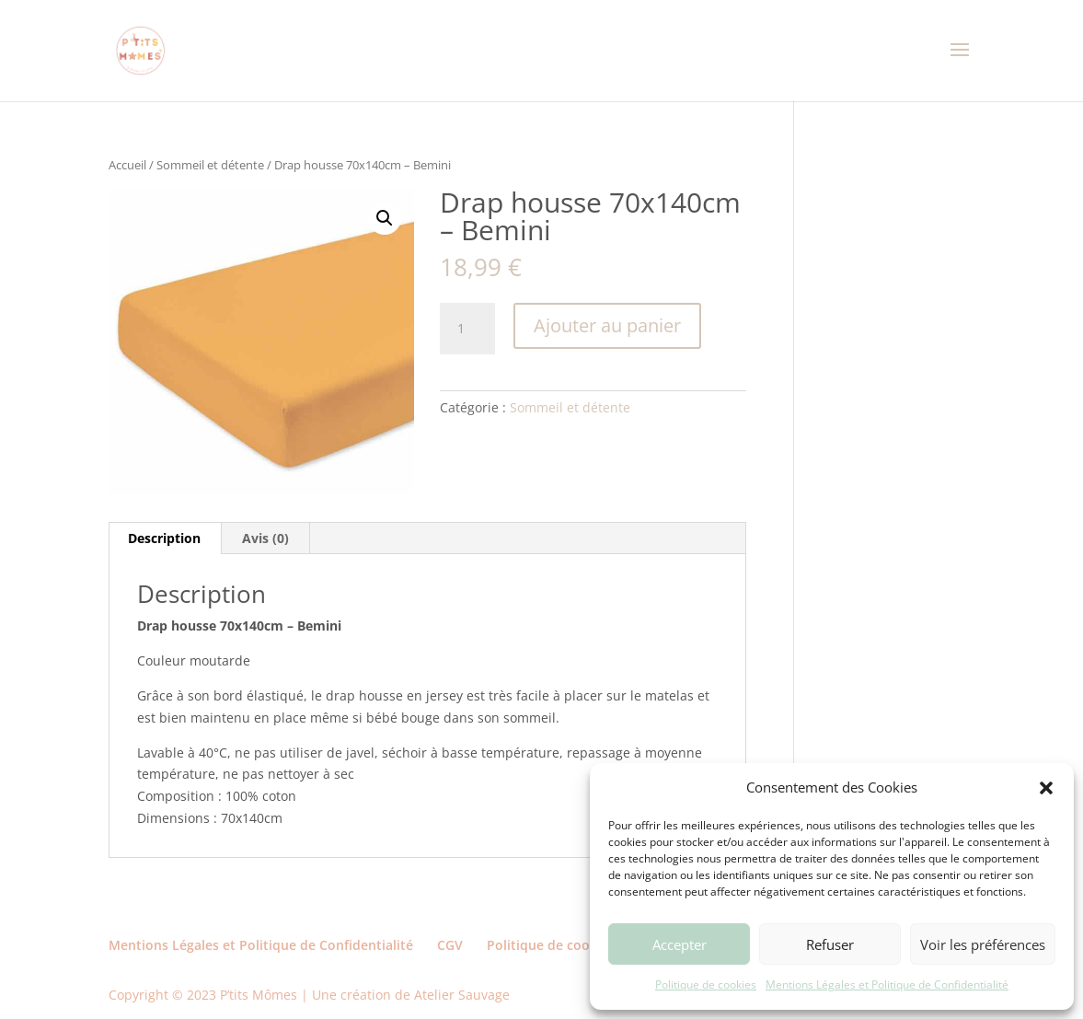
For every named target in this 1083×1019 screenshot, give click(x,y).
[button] (1046, 788)
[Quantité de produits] (467, 328)
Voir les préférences (982, 944)
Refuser (830, 944)
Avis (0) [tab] (265, 538)
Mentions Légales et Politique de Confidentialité (887, 984)
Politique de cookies (705, 984)
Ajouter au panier (607, 325)
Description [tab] (164, 538)
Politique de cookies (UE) (564, 945)
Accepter (679, 944)
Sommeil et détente (210, 164)
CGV (450, 945)
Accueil (127, 164)
